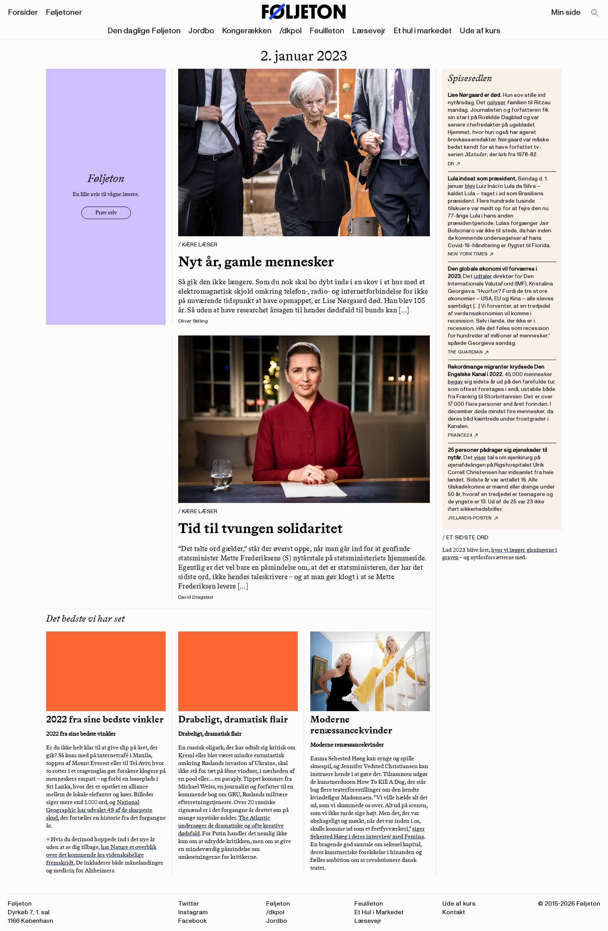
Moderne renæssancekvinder (351, 725)
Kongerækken (247, 30)
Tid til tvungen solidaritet (260, 528)
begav (455, 381)
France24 (463, 435)
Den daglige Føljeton (144, 30)
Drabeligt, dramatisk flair (233, 719)
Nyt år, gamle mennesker (256, 261)
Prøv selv (106, 212)
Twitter (188, 903)
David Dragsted (195, 597)
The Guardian (468, 352)
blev (470, 186)
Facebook (192, 921)
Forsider (23, 12)
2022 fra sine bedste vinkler (105, 719)
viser (480, 457)
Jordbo (201, 30)
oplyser (496, 102)
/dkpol (290, 30)
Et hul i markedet (422, 30)
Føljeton (278, 903)
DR (454, 164)
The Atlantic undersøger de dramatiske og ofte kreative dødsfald (231, 825)
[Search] (595, 13)
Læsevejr (369, 30)
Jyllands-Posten (473, 518)
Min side (566, 12)
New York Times (470, 254)
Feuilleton (326, 30)
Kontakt (453, 912)
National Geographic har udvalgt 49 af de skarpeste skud (99, 810)
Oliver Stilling (193, 321)
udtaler (483, 276)
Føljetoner (64, 12)
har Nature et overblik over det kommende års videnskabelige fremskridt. (101, 855)
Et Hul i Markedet (379, 912)
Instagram (193, 912)
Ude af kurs (480, 30)
